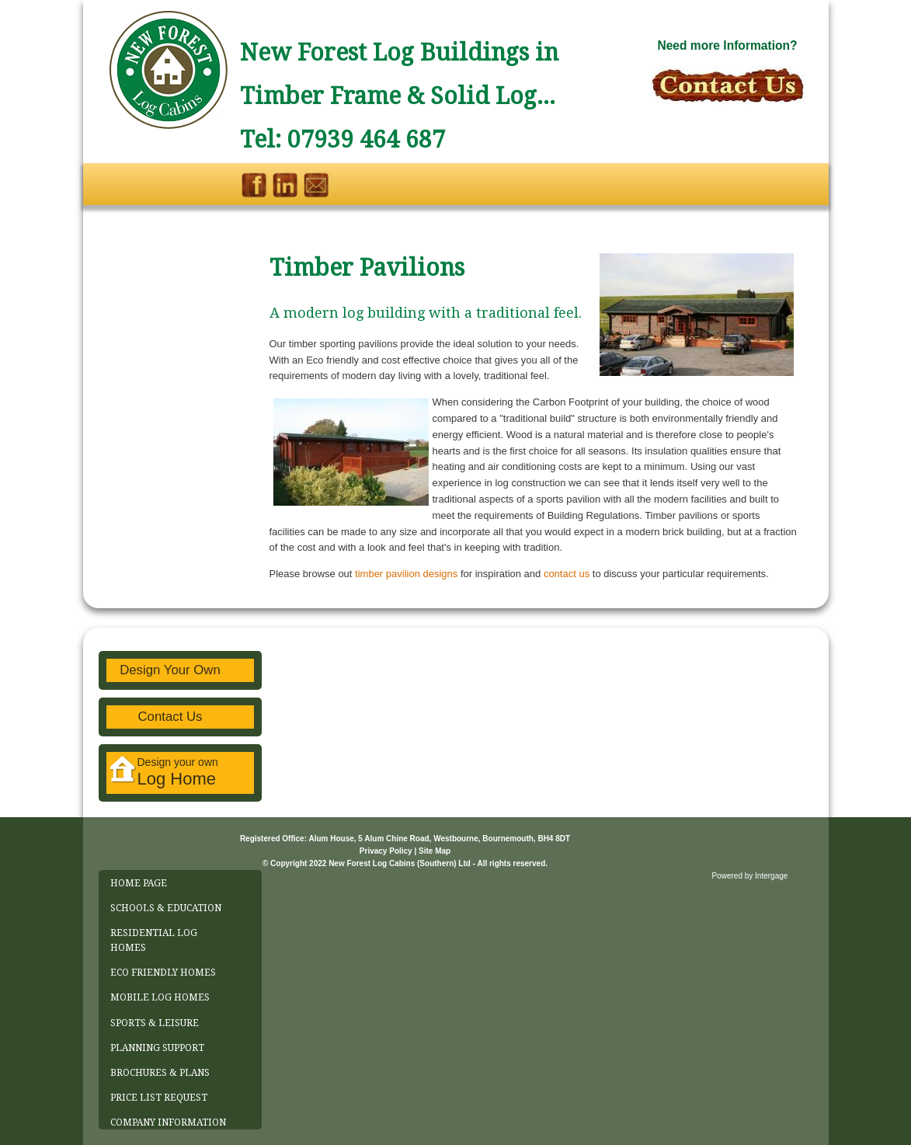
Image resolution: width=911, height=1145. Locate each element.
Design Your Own (170, 670)
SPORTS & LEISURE (154, 1023)
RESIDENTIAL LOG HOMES (153, 940)
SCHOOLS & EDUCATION (165, 908)
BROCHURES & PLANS (160, 1072)
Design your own (164, 772)
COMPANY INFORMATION (168, 1122)
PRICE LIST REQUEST (158, 1097)
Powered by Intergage (750, 876)
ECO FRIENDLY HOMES (163, 972)
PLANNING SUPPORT (157, 1047)
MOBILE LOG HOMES (160, 997)
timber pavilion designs (408, 573)
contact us (566, 573)
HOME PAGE (138, 883)
